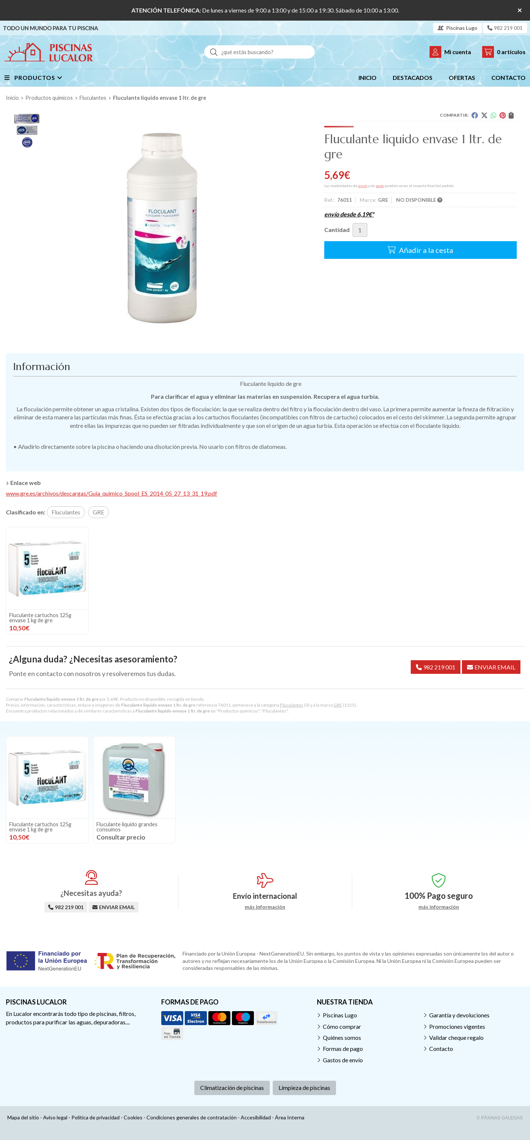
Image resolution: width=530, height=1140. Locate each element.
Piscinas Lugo (340, 1014)
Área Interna (289, 1117)
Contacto (441, 1048)
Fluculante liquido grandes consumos (127, 827)
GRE (337, 705)
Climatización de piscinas (232, 1087)
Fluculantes (291, 705)
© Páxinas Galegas (500, 1117)
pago (380, 185)
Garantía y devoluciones (459, 1014)
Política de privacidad (95, 1117)
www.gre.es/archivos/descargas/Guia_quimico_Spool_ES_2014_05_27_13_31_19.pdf (111, 493)
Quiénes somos (342, 1037)
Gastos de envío (343, 1059)
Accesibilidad (256, 1117)
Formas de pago (343, 1048)
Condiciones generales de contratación (191, 1117)
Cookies (133, 1117)
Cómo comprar (342, 1026)
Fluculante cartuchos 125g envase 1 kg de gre (40, 617)
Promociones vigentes (457, 1026)
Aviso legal (55, 1117)
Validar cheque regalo (456, 1037)
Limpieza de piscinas (304, 1087)
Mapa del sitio (23, 1117)
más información (265, 907)
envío (362, 185)
